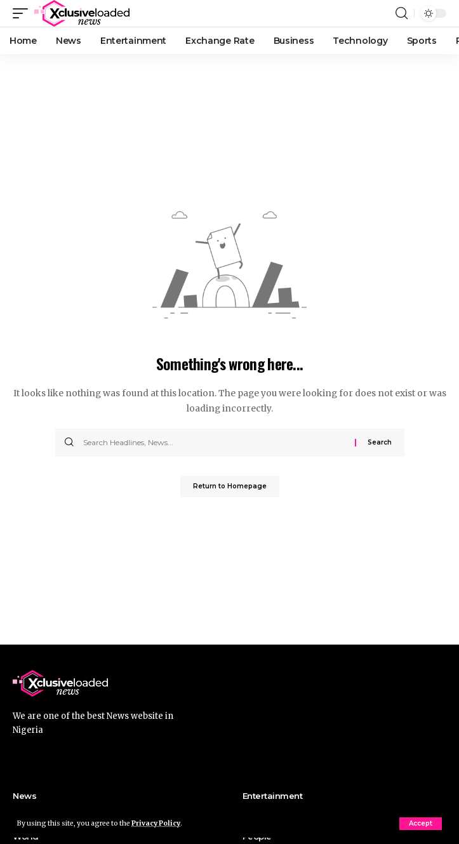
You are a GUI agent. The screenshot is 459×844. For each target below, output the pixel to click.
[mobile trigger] (23, 13)
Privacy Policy (155, 823)
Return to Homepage (230, 486)
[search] (401, 13)
